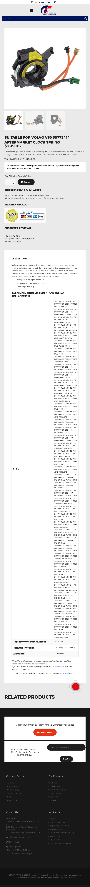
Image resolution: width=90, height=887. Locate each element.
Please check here (41, 195)
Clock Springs (21, 239)
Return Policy (13, 790)
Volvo (31, 239)
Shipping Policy (14, 793)
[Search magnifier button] (85, 18)
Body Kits (54, 797)
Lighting (53, 783)
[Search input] (43, 18)
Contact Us (12, 800)
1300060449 (13, 842)
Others (53, 800)
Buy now (27, 182)
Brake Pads (55, 786)
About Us (11, 783)
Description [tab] (19, 258)
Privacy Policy (13, 786)
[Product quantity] (10, 182)
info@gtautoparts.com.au (28, 168)
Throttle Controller (58, 790)
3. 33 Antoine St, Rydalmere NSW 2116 (23, 833)
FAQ (9, 797)
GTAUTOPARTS (15, 875)
